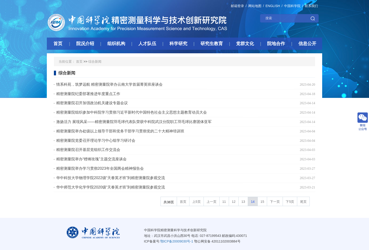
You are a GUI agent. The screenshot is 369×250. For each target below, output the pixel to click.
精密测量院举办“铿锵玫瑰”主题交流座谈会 (91, 159)
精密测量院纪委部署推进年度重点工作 (88, 94)
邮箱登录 (237, 6)
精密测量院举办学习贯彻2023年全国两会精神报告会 (100, 168)
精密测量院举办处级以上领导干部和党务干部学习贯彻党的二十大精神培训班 (120, 131)
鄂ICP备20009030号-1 (176, 241)
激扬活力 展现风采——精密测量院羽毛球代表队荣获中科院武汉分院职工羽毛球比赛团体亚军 (134, 122)
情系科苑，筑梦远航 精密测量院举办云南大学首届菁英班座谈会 (109, 84)
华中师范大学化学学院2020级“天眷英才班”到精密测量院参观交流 (110, 187)
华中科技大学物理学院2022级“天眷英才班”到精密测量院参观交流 (110, 178)
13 (243, 202)
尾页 (303, 202)
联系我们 (311, 6)
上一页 (212, 202)
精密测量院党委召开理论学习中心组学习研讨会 (95, 140)
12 (234, 202)
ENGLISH (272, 6)
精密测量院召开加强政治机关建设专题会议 (92, 103)
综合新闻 (94, 61)
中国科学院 (292, 6)
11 (224, 202)
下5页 (290, 202)
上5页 (196, 202)
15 (262, 202)
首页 (79, 61)
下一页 (275, 202)
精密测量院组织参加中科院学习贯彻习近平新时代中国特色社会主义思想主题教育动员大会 (131, 112)
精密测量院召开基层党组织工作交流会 (88, 150)
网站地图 (254, 6)
